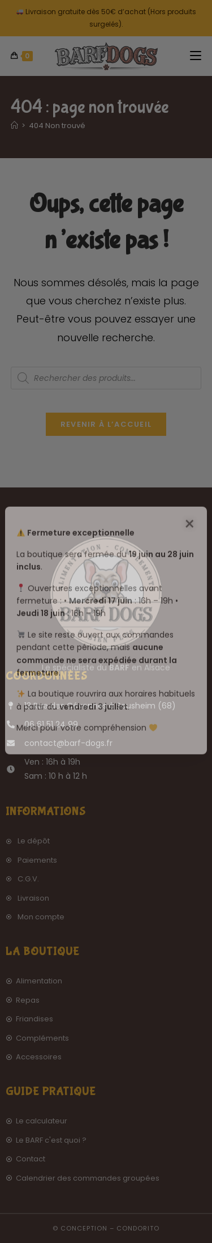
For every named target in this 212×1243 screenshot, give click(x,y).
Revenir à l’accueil (106, 424)
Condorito (137, 1228)
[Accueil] (14, 125)
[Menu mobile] (195, 56)
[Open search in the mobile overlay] (106, 378)
